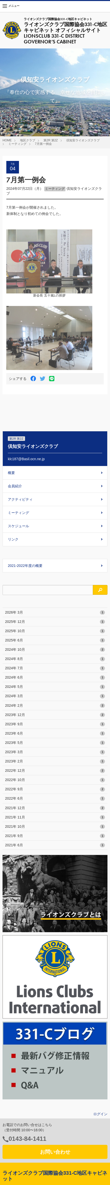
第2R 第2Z (50, 140)
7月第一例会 (43, 144)
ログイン (100, 1114)
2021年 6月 (55, 845)
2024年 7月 (55, 668)
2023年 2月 (55, 761)
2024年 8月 (55, 659)
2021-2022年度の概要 (25, 566)
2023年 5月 (55, 743)
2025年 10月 (55, 631)
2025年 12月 (55, 622)
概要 (11, 473)
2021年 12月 (55, 808)
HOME (7, 140)
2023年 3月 (55, 752)
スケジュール (18, 526)
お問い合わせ (55, 1152)
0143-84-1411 (27, 1138)
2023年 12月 (55, 715)
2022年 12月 (55, 770)
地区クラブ (27, 140)
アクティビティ (20, 499)
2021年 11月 (55, 817)
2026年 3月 (55, 612)
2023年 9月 (55, 724)
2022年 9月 (55, 789)
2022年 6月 (55, 798)
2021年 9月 (55, 836)
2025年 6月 (55, 640)
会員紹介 (15, 486)
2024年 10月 (55, 649)
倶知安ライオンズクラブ (83, 140)
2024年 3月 (55, 696)
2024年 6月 (55, 677)
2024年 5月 (55, 687)
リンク (13, 539)
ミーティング (17, 144)
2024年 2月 (55, 705)
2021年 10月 (55, 826)
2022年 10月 (55, 780)
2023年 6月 (55, 733)
